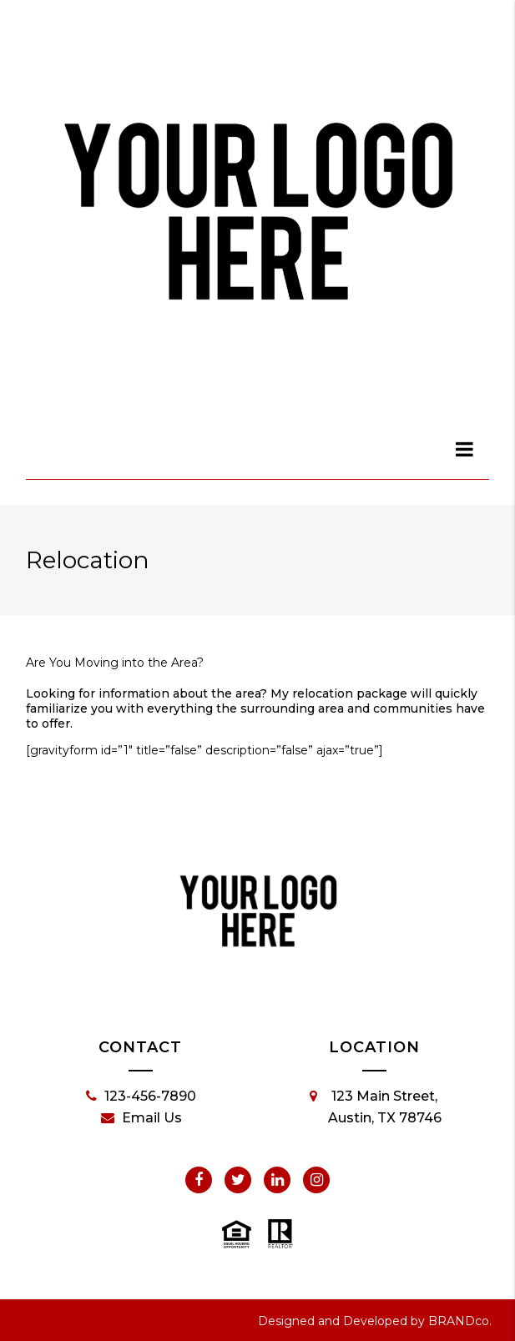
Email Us (141, 1118)
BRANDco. (460, 1320)
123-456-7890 (141, 1096)
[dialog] (465, 449)
